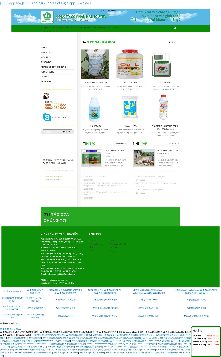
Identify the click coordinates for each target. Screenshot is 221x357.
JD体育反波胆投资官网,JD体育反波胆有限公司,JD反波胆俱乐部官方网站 (87, 349)
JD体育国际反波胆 (65, 316)
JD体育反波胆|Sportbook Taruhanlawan (24, 338)
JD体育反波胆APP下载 (148, 308)
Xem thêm (66, 132)
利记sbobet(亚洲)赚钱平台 (187, 335)
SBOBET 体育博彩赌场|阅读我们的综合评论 (175, 349)
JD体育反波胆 (138, 341)
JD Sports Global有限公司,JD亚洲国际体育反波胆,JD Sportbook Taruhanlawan (182, 338)
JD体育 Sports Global (148, 300)
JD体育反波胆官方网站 (196, 300)
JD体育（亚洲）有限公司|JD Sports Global (137, 349)
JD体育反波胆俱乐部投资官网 (104, 316)
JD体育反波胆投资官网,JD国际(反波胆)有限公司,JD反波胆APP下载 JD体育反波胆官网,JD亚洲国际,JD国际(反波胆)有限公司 (95, 338)
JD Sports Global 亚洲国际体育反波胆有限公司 (34, 349)
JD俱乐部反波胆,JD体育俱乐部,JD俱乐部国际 (145, 352)
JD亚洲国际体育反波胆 (65, 300)
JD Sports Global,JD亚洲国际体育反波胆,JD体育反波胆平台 (129, 335)
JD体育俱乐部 (183, 347)
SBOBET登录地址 (95, 335)
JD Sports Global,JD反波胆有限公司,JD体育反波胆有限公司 (170, 341)
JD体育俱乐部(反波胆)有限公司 (105, 308)
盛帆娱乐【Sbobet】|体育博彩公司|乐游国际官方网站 (153, 347)
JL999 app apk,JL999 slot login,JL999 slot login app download (45, 3)
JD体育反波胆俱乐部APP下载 (104, 300)
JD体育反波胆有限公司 (12, 291)
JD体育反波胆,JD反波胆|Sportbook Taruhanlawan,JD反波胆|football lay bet (97, 344)
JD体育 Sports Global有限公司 (143, 344)
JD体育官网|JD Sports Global (65, 352)
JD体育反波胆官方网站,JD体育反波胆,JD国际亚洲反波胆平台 (60, 335)
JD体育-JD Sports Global (10, 329)
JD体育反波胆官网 (35, 308)
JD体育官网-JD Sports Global (116, 347)
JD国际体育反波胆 (62, 341)
